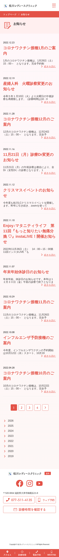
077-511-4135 (19, 499)
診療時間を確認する (29, 509)
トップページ (9, 14)
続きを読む (50, 66)
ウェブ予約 (46, 500)
